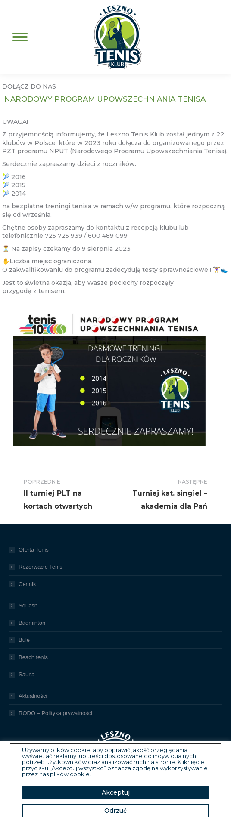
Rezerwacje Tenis (40, 567)
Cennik (27, 584)
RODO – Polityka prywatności (55, 713)
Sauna (27, 674)
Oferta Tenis (34, 549)
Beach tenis (33, 657)
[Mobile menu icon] (20, 37)
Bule (24, 640)
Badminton (32, 623)
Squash (28, 605)
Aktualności (33, 696)
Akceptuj (116, 792)
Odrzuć (115, 810)
